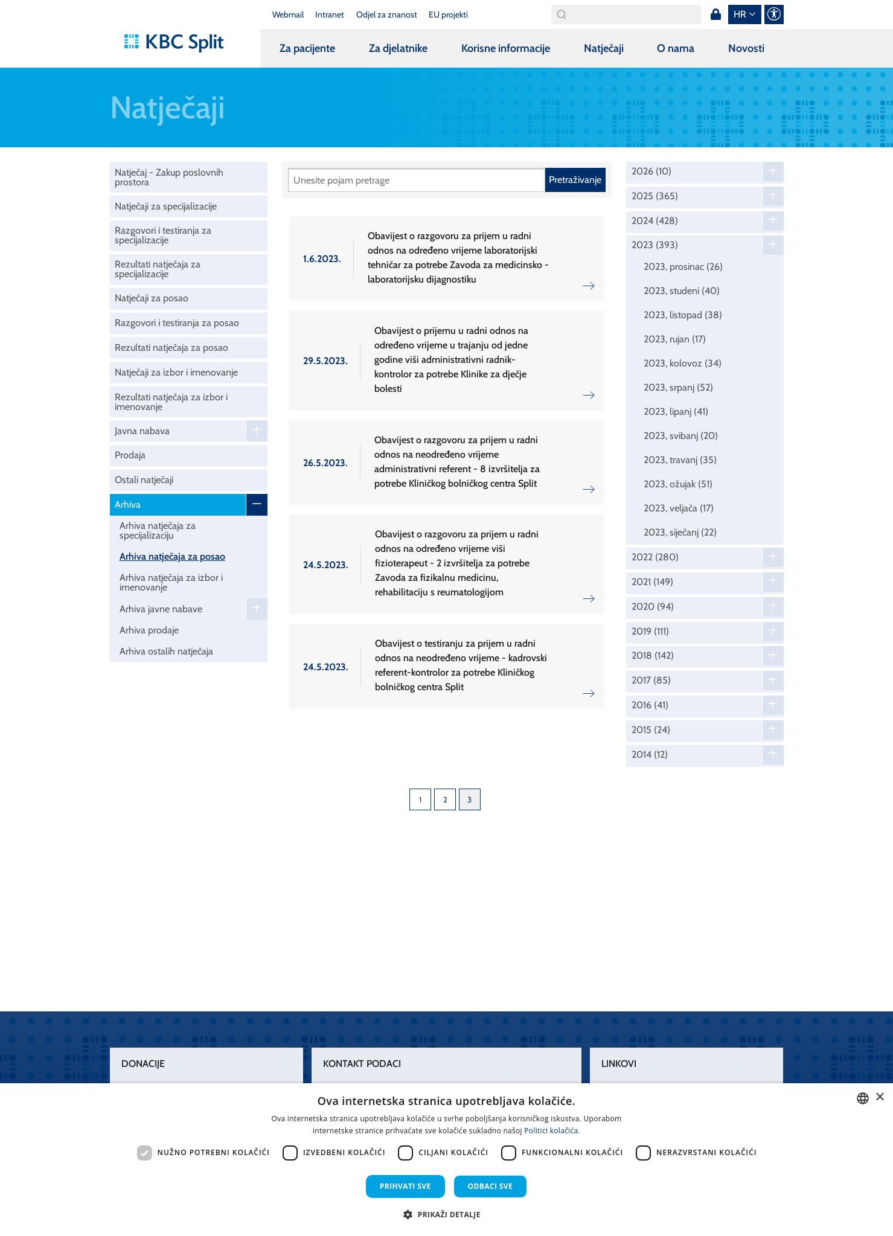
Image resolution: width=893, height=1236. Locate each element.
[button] (446, 1214)
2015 (651, 730)
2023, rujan (675, 339)
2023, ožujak (678, 484)
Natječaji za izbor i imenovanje (176, 372)
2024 (655, 221)
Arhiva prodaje (149, 630)
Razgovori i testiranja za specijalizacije (163, 235)
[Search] (626, 14)
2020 (653, 607)
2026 (651, 171)
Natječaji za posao (151, 298)
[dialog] (446, 1159)
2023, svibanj (681, 435)
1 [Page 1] (420, 799)
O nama (675, 48)
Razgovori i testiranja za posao (177, 322)
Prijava (716, 14)
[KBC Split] (179, 43)
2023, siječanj (680, 532)
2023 (655, 245)
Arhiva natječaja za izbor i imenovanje (171, 582)
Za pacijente (307, 48)
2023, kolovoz (683, 363)
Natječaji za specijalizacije (166, 206)
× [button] (879, 1097)
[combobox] (863, 1098)
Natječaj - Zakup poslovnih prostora (169, 177)
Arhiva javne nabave (161, 609)
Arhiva (128, 504)
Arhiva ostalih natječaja (166, 651)
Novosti (746, 48)
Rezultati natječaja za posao (171, 347)
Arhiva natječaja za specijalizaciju (158, 530)
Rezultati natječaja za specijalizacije (157, 269)
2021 (652, 582)
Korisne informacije (505, 48)
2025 (655, 196)
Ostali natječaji (144, 479)
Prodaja (130, 455)
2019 (650, 631)
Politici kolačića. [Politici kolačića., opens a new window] (552, 1131)
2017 (651, 680)
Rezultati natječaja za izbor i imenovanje (171, 401)
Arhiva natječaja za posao (172, 556)
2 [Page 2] (445, 799)
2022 (655, 557)
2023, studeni (682, 290)
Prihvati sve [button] (405, 1186)
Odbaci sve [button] (490, 1186)
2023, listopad (683, 315)
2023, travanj (680, 460)
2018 (653, 656)
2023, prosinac (683, 266)
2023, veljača (679, 508)
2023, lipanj (676, 411)
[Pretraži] (416, 180)
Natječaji (604, 48)
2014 (650, 755)
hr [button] (740, 14)
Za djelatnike (398, 48)
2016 (650, 705)
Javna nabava (142, 431)
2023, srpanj (678, 387)
